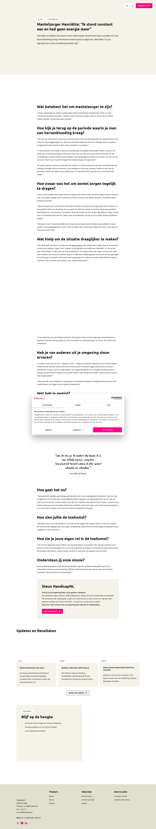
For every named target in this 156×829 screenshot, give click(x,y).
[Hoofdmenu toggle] (126, 5)
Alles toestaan (107, 430)
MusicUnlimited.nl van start (34, 668)
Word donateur (50, 611)
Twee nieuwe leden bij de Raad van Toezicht (119, 669)
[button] (132, 5)
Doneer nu (142, 5)
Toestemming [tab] (47, 405)
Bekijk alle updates (76, 693)
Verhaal (41, 19)
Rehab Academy (77, 245)
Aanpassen (78, 430)
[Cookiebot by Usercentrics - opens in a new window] (113, 398)
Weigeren (48, 430)
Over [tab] (109, 405)
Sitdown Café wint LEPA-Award (77, 668)
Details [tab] (78, 405)
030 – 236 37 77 (22, 809)
